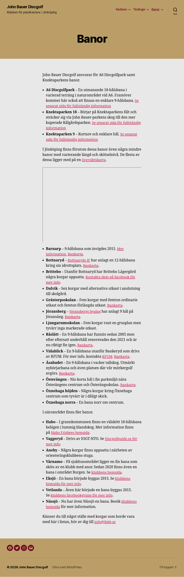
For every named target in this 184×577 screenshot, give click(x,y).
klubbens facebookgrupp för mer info (82, 495)
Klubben (121, 9)
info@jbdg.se (105, 522)
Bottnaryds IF (79, 260)
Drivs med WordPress (67, 567)
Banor (156, 9)
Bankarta (76, 254)
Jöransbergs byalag (85, 311)
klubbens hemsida (107, 472)
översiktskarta (94, 160)
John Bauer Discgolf (25, 7)
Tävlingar (139, 9)
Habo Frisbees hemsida (71, 433)
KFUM (107, 356)
